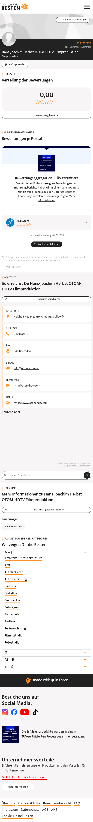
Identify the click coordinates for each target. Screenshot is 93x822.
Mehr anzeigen (13, 267)
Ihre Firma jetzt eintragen (24, 777)
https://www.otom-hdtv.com (30, 403)
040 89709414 (22, 351)
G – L (46, 653)
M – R (46, 660)
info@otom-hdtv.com (26, 368)
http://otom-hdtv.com (27, 385)
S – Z (46, 666)
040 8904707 (22, 334)
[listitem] (23, 558)
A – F (46, 552)
